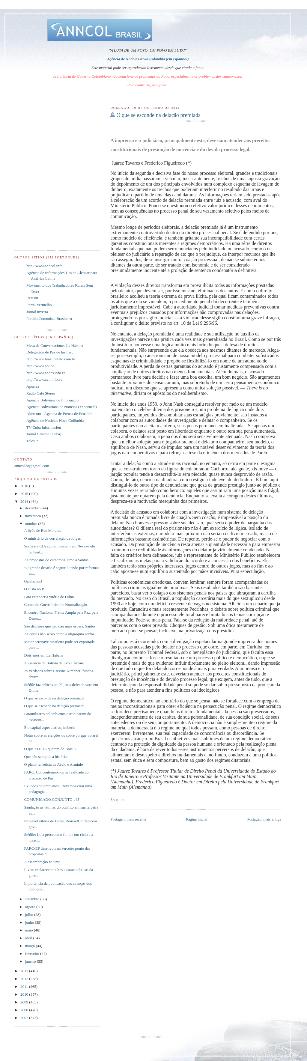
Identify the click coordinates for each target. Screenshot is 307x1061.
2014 (24, 501)
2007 (24, 1017)
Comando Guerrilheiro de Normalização (55, 604)
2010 (24, 994)
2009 (24, 1002)
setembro (32, 899)
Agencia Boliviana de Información (53, 400)
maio (29, 930)
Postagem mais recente (128, 819)
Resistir (32, 298)
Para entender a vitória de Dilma (49, 597)
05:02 (120, 800)
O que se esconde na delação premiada (158, 115)
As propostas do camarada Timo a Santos (56, 560)
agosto (30, 907)
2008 (24, 1010)
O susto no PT (35, 589)
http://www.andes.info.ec (45, 373)
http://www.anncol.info (44, 266)
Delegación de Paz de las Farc (49, 352)
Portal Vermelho (39, 305)
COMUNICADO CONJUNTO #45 (51, 799)
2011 (24, 986)
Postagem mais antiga (264, 819)
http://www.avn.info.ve (44, 379)
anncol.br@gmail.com (31, 465)
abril (29, 938)
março (30, 945)
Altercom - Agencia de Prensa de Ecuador (59, 413)
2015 (24, 493)
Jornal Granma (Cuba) (43, 434)
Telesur (32, 441)
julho (29, 914)
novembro (33, 516)
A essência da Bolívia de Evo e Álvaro (54, 663)
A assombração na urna (42, 862)
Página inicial (196, 819)
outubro (31, 523)
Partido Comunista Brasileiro (49, 318)
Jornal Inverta (37, 311)
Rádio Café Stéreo (40, 393)
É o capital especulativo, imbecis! (50, 727)
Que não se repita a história (45, 756)
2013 (24, 971)
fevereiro (32, 953)
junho (30, 922)
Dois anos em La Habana (43, 655)
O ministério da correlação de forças (52, 538)
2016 (24, 486)
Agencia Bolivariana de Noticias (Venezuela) (61, 406)
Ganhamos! (33, 581)
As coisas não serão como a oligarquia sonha (59, 634)
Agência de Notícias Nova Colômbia (55, 420)
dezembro (33, 508)
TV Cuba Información (43, 427)
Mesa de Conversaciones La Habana (54, 345)
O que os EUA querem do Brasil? (50, 749)
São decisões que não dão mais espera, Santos (59, 626)
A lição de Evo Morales (42, 530)
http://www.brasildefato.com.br (50, 359)
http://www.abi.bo (40, 366)
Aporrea (32, 386)
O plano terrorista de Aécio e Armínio (53, 764)
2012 (24, 978)
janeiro (31, 961)
